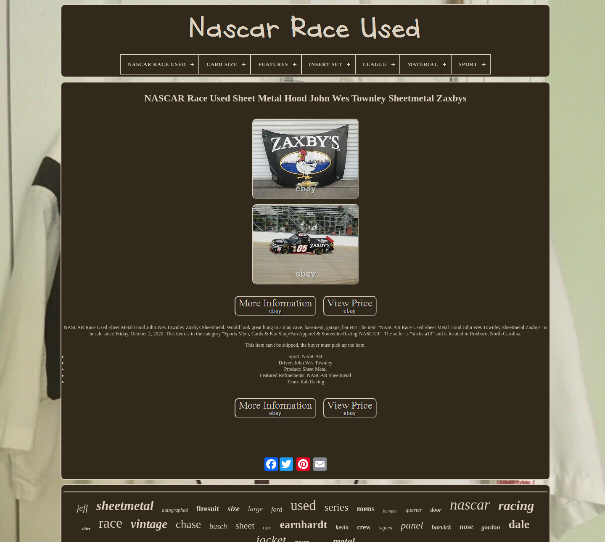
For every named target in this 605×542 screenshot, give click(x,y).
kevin (342, 527)
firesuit (207, 509)
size (233, 508)
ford (276, 509)
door (435, 510)
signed (385, 528)
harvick (442, 527)
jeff (82, 508)
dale (519, 524)
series (337, 507)
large (255, 509)
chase (188, 524)
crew (364, 527)
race (111, 523)
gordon (490, 527)
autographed (175, 510)
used (303, 505)
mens (366, 508)
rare (267, 527)
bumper (390, 510)
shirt (86, 528)
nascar (470, 505)
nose (466, 527)
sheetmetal (124, 505)
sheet (244, 525)
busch (218, 526)
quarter (413, 510)
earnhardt (303, 524)
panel (412, 525)
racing (516, 505)
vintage (149, 524)
